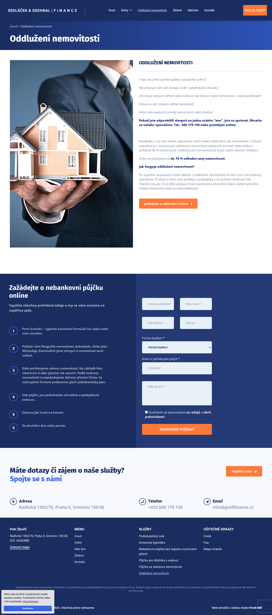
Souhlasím (28, 608)
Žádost (177, 10)
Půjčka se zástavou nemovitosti (160, 567)
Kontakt (209, 10)
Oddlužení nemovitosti (152, 10)
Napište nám (244, 471)
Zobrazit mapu (19, 547)
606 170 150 (191, 125)
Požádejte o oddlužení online (168, 204)
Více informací (30, 601)
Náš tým (193, 10)
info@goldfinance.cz (233, 507)
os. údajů (193, 412)
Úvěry (124, 10)
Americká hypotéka (152, 542)
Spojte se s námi (36, 479)
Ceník (207, 536)
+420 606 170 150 (165, 507)
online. (231, 125)
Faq (206, 542)
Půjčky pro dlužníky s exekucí (158, 560)
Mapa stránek (213, 549)
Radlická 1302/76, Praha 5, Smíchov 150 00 (61, 507)
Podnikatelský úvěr (151, 536)
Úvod (112, 10)
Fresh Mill (255, 607)
